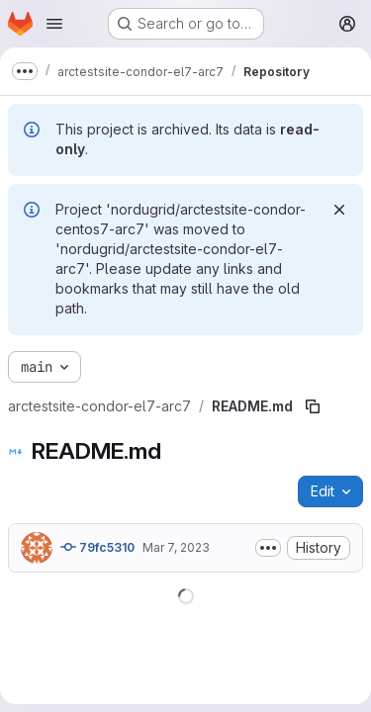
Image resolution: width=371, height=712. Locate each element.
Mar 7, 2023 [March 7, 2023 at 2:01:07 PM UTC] (176, 547)
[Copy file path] (312, 406)
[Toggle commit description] (268, 548)
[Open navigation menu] (54, 24)
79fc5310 (97, 547)
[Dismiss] (339, 210)
